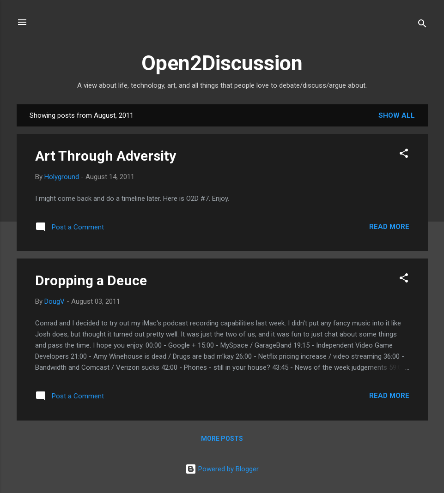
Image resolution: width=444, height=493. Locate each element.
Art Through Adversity (105, 156)
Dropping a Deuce (91, 280)
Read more (389, 226)
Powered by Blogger (222, 469)
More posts (222, 438)
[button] (403, 155)
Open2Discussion (222, 63)
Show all (396, 115)
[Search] (422, 25)
